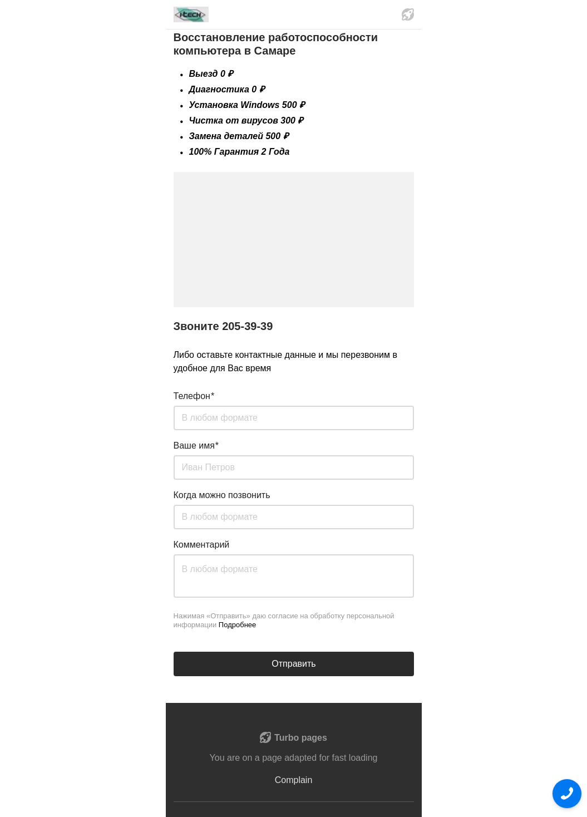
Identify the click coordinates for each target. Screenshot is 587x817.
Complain (294, 780)
